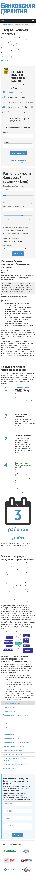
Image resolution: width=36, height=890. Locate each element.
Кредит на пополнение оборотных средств (16, 764)
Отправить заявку (18, 153)
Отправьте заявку (22, 387)
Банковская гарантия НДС (10, 768)
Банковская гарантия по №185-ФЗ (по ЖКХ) (16, 743)
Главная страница (8, 24)
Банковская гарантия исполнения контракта (16, 715)
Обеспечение (7, 245)
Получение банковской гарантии (13, 703)
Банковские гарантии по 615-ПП (12, 750)
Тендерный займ (8, 727)
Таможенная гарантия (9, 711)
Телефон (6, 142)
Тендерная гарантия (9, 707)
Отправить (18, 835)
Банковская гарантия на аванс (12, 719)
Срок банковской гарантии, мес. (13, 207)
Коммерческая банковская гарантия (13, 746)
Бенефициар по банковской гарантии (15, 227)
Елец (3, 20)
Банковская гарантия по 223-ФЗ (12, 735)
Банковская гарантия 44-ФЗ (11, 739)
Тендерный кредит (8, 723)
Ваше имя (6, 132)
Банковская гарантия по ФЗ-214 (12, 731)
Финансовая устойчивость (11, 238)
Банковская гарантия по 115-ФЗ (12, 754)
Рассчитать (18, 253)
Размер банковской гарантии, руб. (14, 186)
